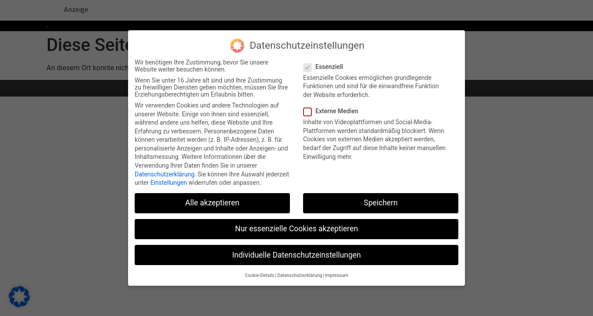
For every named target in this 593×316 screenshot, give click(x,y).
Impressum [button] (336, 271)
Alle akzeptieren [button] (212, 198)
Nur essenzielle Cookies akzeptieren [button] (296, 224)
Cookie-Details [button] (259, 271)
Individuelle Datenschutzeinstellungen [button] (296, 250)
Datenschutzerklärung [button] (299, 271)
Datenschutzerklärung (164, 169)
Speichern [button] (380, 198)
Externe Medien (333, 107)
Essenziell (326, 62)
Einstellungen (168, 178)
